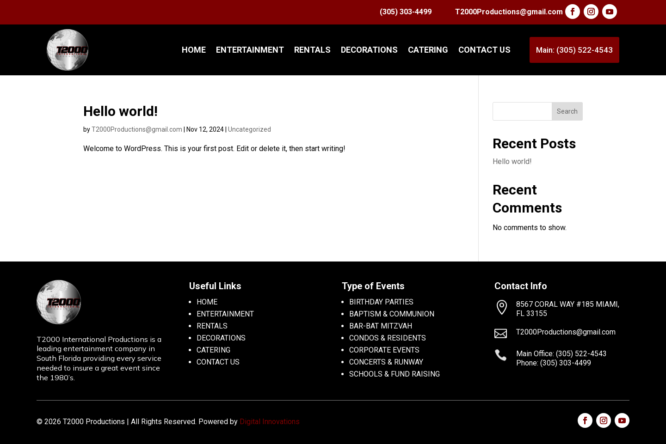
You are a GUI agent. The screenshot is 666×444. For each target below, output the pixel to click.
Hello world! (120, 111)
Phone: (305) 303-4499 (553, 363)
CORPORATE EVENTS (384, 350)
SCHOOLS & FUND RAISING (394, 374)
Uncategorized (249, 129)
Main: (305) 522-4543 (574, 50)
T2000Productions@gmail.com (509, 11)
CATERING (428, 50)
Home (194, 50)
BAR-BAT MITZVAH (380, 326)
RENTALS (312, 50)
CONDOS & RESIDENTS (387, 338)
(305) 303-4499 (406, 11)
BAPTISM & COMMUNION (391, 314)
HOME (207, 302)
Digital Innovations (270, 421)
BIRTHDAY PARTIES (381, 302)
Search (567, 111)
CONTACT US (484, 50)
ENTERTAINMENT (250, 50)
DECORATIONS (369, 50)
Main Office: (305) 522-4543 (561, 353)
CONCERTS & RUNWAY (386, 362)
